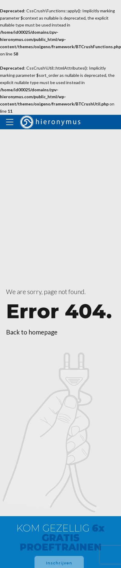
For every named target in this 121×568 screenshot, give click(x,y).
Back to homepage (31, 332)
